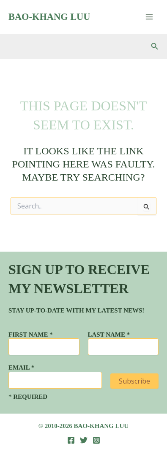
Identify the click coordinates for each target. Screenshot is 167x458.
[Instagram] (96, 440)
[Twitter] (84, 440)
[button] (155, 46)
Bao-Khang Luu (49, 16)
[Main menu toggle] (149, 17)
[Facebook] (71, 440)
